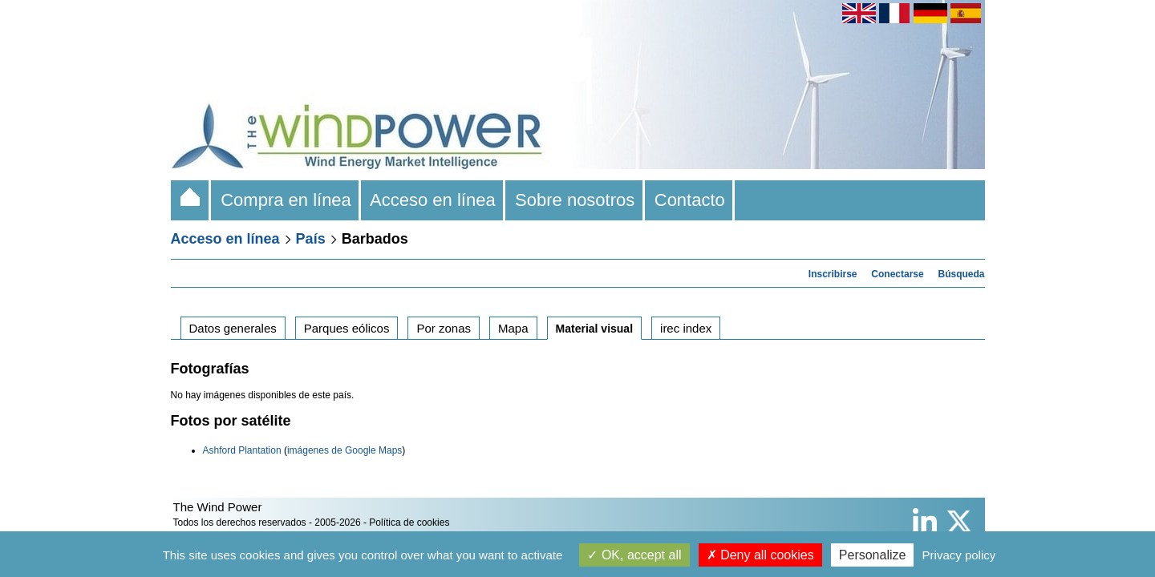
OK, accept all (634, 555)
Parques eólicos (347, 328)
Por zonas (443, 328)
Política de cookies (409, 522)
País (311, 239)
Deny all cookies (760, 555)
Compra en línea (286, 200)
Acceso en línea (433, 200)
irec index (685, 328)
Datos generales (233, 328)
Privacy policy (959, 555)
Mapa (513, 328)
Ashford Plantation (242, 450)
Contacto (690, 200)
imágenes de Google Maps (344, 450)
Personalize (872, 555)
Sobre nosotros (575, 200)
